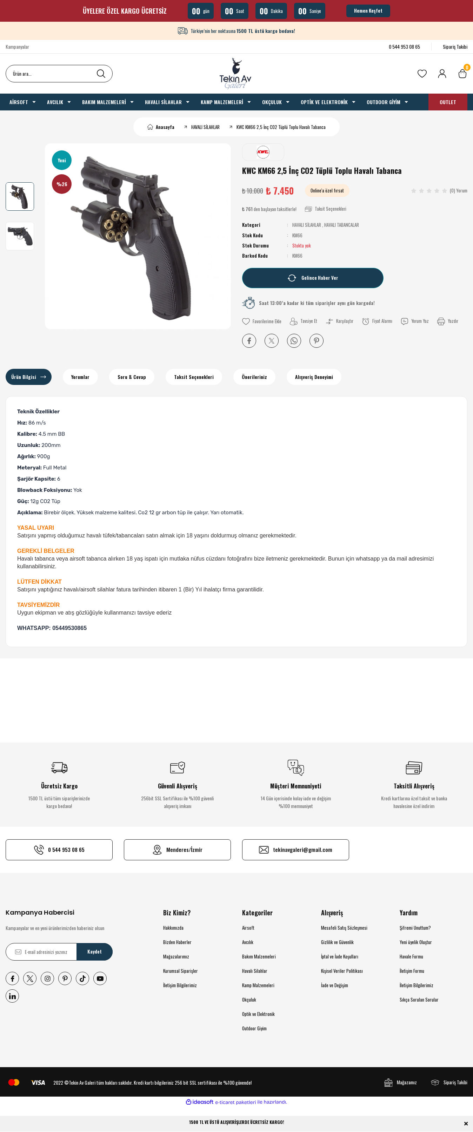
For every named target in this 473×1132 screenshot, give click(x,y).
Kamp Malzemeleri (258, 985)
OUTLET (448, 102)
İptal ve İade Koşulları (339, 956)
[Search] (59, 73)
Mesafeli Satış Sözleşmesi (344, 927)
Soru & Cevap (132, 376)
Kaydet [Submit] (94, 951)
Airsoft (248, 927)
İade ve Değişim (334, 985)
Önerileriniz (254, 376)
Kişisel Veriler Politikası (342, 970)
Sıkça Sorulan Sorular (419, 999)
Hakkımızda (173, 927)
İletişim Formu (412, 970)
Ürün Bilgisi (23, 376)
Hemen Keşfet (368, 10)
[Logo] (236, 73)
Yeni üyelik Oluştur (416, 941)
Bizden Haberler (177, 941)
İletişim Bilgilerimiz (180, 985)
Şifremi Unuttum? (415, 927)
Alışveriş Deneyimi (314, 376)
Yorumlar (80, 376)
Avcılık (247, 941)
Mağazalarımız (176, 956)
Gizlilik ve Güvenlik (337, 941)
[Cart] (462, 73)
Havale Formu (411, 956)
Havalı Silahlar (254, 970)
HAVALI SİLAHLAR (306, 224)
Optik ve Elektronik (258, 1013)
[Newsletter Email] (59, 952)
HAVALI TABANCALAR (341, 224)
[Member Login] (442, 73)
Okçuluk (249, 999)
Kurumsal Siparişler (180, 970)
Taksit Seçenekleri (194, 376)
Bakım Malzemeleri (259, 956)
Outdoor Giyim (254, 1028)
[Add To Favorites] (262, 321)
